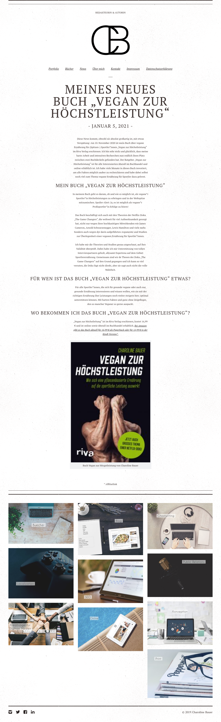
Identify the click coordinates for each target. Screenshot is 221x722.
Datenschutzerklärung (159, 69)
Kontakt (115, 69)
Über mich (98, 69)
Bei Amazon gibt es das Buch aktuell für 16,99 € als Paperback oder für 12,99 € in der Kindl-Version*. (110, 330)
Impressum (133, 69)
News (83, 69)
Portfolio (53, 69)
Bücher (69, 69)
